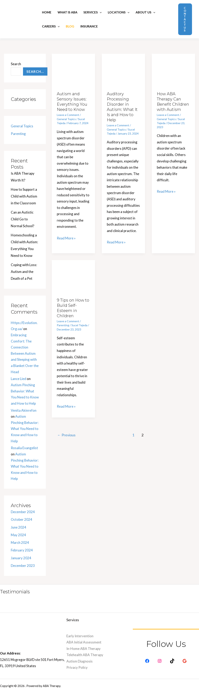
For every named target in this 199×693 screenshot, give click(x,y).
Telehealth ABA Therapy (84, 655)
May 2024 (18, 535)
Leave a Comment (68, 115)
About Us (145, 12)
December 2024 (23, 512)
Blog (70, 26)
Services (92, 12)
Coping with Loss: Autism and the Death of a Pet (24, 272)
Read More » (66, 237)
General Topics (22, 126)
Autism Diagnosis (79, 661)
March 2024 (20, 542)
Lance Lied (18, 379)
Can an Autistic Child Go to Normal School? (22, 219)
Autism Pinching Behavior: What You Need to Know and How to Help (25, 428)
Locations (118, 12)
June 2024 (18, 527)
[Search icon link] (169, 19)
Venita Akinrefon (23, 410)
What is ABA (67, 12)
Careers (51, 26)
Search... (35, 71)
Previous (66, 435)
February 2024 (22, 550)
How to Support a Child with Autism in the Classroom (24, 196)
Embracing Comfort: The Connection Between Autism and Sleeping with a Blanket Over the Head (25, 353)
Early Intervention (79, 636)
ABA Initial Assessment (83, 642)
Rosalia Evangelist (24, 448)
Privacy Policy (77, 667)
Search (16, 64)
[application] (100, 12)
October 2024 (21, 519)
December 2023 (23, 565)
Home (46, 12)
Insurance (89, 26)
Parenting (18, 134)
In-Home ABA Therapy (83, 648)
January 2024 (21, 558)
